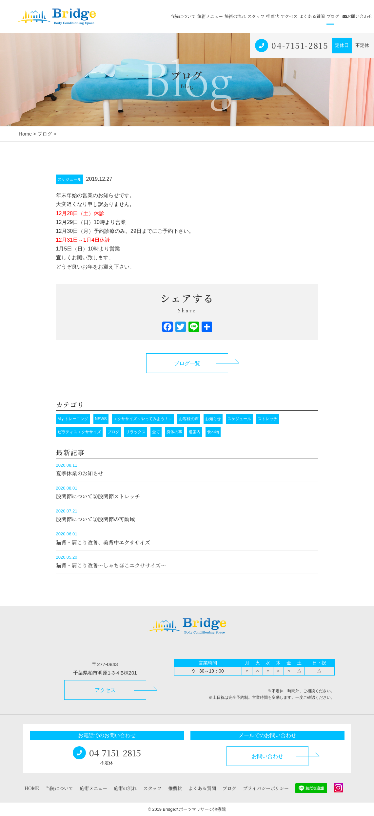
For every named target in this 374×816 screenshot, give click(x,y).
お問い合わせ (357, 16)
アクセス (289, 16)
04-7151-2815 (299, 45)
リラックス (136, 432)
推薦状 (272, 16)
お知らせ (213, 419)
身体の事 (174, 432)
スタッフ (256, 16)
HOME (32, 788)
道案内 (195, 432)
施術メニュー (210, 16)
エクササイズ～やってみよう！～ (142, 419)
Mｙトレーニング (73, 419)
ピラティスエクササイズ (79, 432)
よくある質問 (312, 16)
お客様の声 (189, 419)
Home (25, 134)
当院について (183, 16)
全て (156, 432)
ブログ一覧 (187, 363)
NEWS (101, 419)
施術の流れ (235, 16)
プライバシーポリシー (266, 788)
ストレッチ (267, 419)
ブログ (332, 16)
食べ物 (213, 432)
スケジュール (69, 179)
